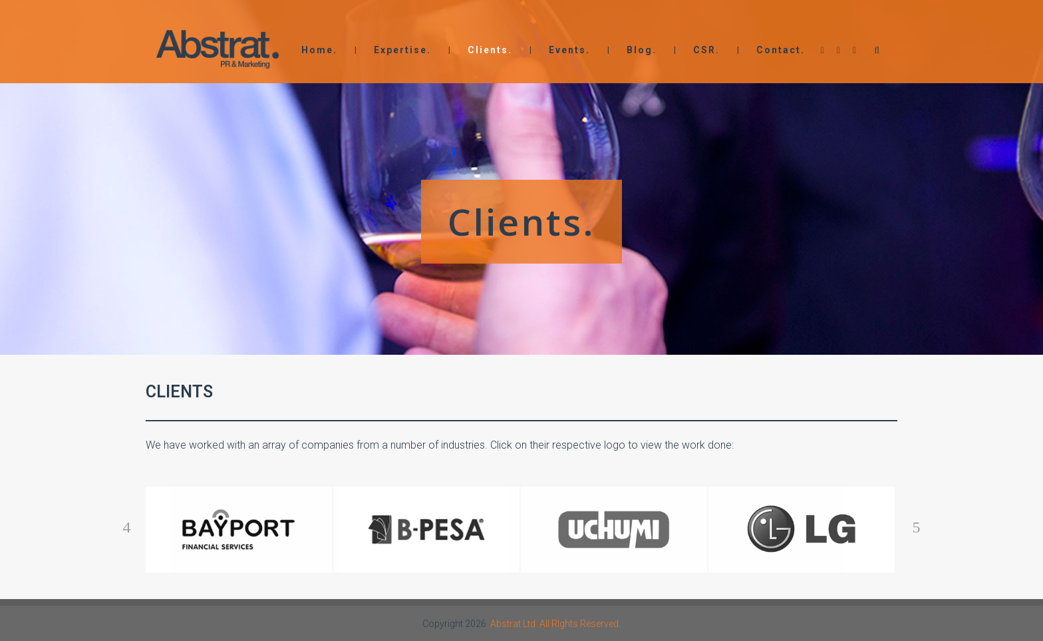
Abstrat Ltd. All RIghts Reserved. (555, 623)
